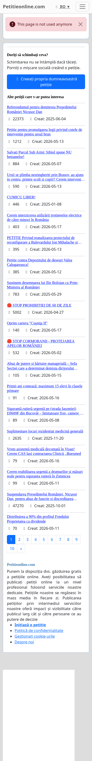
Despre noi (24, 642)
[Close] (80, 24)
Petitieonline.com (24, 6)
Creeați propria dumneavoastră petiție (46, 81)
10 (12, 548)
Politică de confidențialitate (39, 630)
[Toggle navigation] (82, 6)
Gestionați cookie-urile (35, 636)
